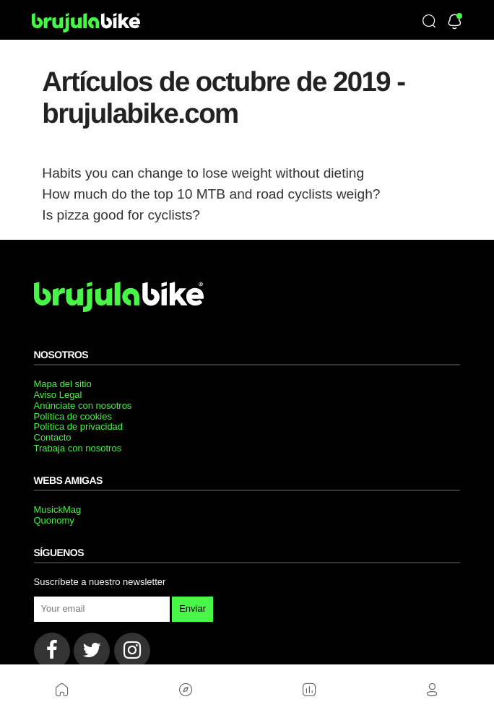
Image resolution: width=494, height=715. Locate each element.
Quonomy (54, 520)
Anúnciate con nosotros (83, 405)
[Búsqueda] (429, 22)
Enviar (192, 608)
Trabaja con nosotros (78, 448)
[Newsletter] (454, 22)
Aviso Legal (58, 394)
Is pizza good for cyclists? (121, 214)
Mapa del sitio (63, 383)
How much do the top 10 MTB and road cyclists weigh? (211, 194)
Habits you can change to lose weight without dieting (203, 173)
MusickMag (58, 509)
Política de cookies (73, 416)
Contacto (53, 437)
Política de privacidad (79, 426)
